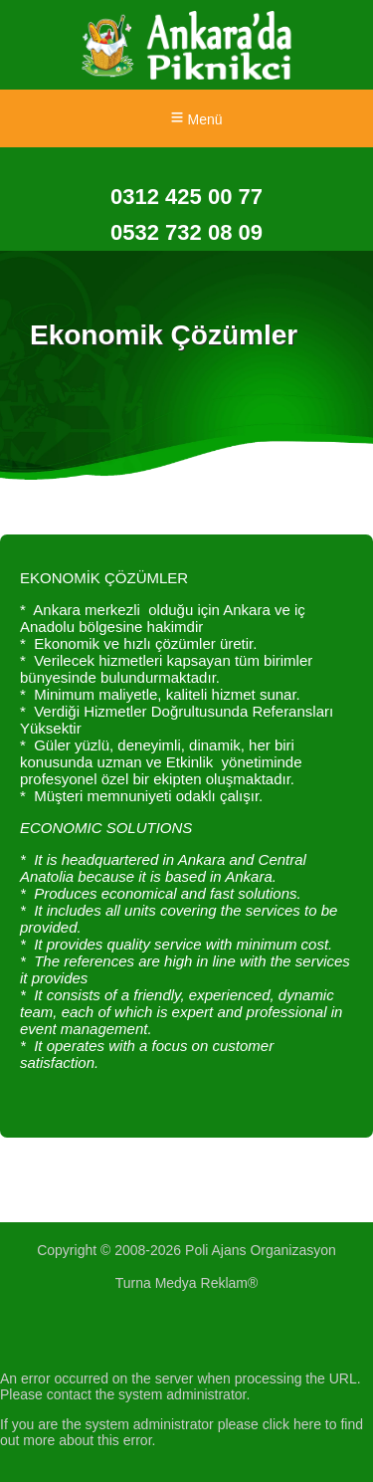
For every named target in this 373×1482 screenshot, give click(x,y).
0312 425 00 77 (186, 196)
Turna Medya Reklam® (187, 1283)
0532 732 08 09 (186, 232)
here (307, 1424)
